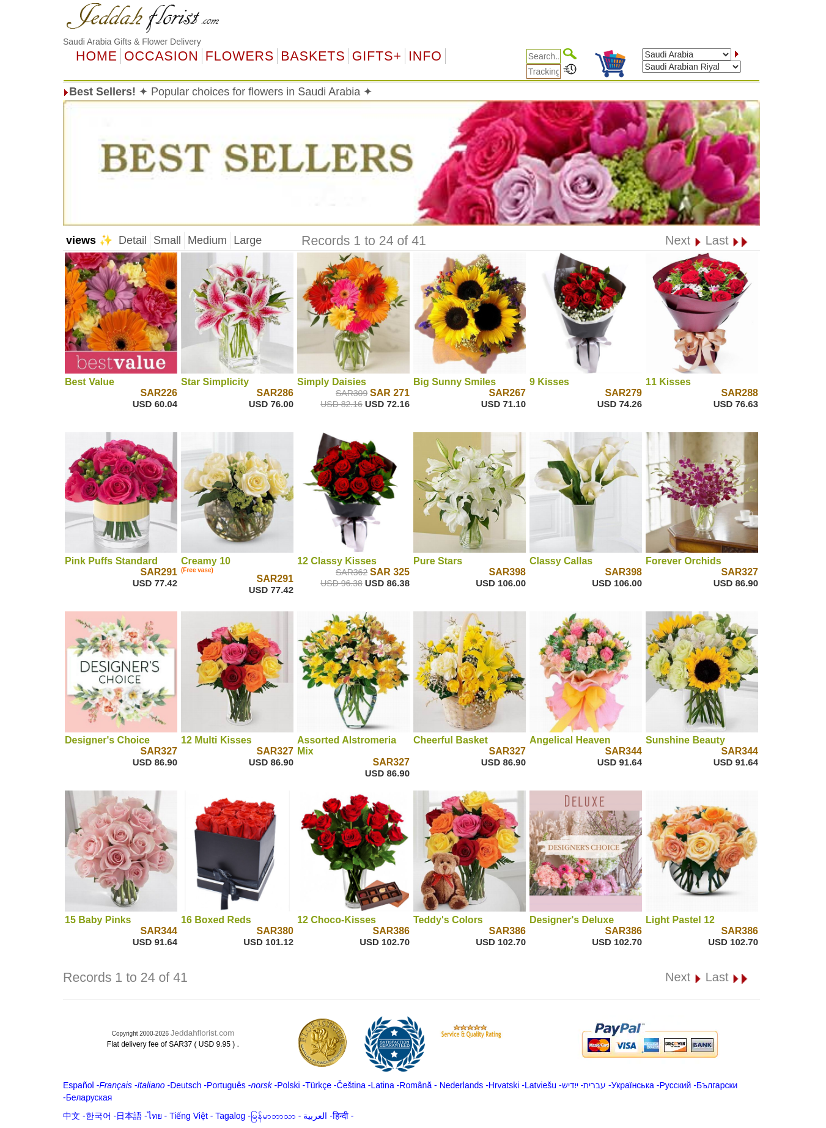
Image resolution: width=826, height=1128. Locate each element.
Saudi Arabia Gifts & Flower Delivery (132, 41)
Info (425, 56)
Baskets (313, 56)
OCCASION (161, 56)
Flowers (239, 56)
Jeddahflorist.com (202, 1033)
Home (96, 56)
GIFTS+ (377, 56)
